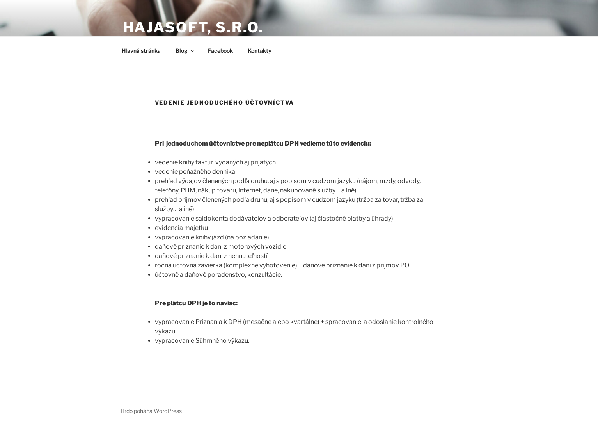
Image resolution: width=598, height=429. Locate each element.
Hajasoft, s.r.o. (193, 27)
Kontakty (259, 50)
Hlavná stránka (141, 50)
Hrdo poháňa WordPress (151, 411)
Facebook (220, 50)
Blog (185, 50)
